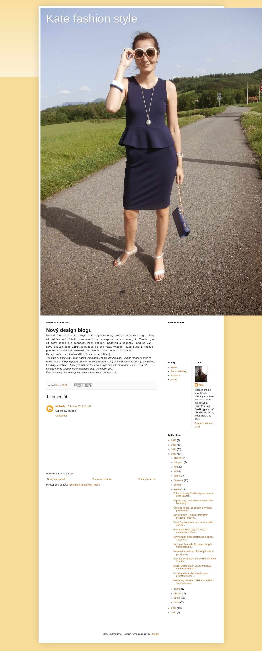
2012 (174, 608)
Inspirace (175, 375)
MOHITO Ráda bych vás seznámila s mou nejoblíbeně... (192, 567)
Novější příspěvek (56, 479)
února (177, 598)
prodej (174, 379)
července (179, 480)
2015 (174, 445)
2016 (174, 440)
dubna (177, 589)
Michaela (60, 406)
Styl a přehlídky (178, 371)
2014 (174, 449)
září (176, 471)
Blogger (155, 634)
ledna (177, 602)
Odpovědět (61, 415)
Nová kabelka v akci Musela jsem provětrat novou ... (190, 574)
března (178, 593)
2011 (174, 612)
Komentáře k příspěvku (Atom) (84, 484)
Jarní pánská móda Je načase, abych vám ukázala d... (192, 545)
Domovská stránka (101, 479)
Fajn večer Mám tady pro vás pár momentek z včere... (190, 531)
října (176, 467)
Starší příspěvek (146, 479)
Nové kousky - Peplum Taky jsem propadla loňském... (190, 516)
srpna (177, 475)
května (177, 489)
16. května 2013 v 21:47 (78, 406)
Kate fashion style (92, 18)
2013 (174, 454)
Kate (201, 385)
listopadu (179, 462)
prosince (178, 458)
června (177, 484)
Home (174, 367)
